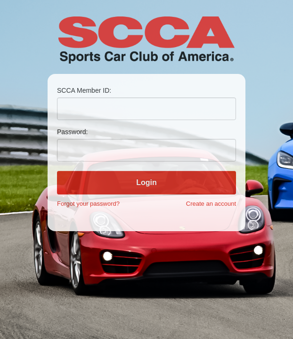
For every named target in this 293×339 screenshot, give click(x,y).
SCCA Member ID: (84, 90)
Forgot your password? (88, 203)
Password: (72, 132)
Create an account (211, 203)
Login (146, 182)
